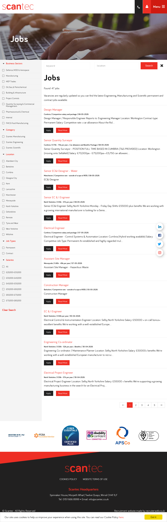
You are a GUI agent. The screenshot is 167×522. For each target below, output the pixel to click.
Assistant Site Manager (57, 260)
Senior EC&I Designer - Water (60, 172)
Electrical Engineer (54, 229)
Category (8, 129)
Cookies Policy (68, 479)
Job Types (9, 241)
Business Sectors (12, 63)
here (121, 517)
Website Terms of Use (95, 479)
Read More (62, 131)
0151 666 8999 (71, 499)
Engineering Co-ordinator (58, 343)
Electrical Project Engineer (58, 374)
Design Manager (53, 111)
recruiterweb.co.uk (155, 510)
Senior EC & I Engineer (57, 199)
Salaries (8, 260)
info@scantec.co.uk (99, 499)
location (8, 154)
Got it (153, 517)
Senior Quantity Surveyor (58, 142)
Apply (48, 131)
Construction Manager (56, 286)
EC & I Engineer (53, 313)
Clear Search (9, 310)
